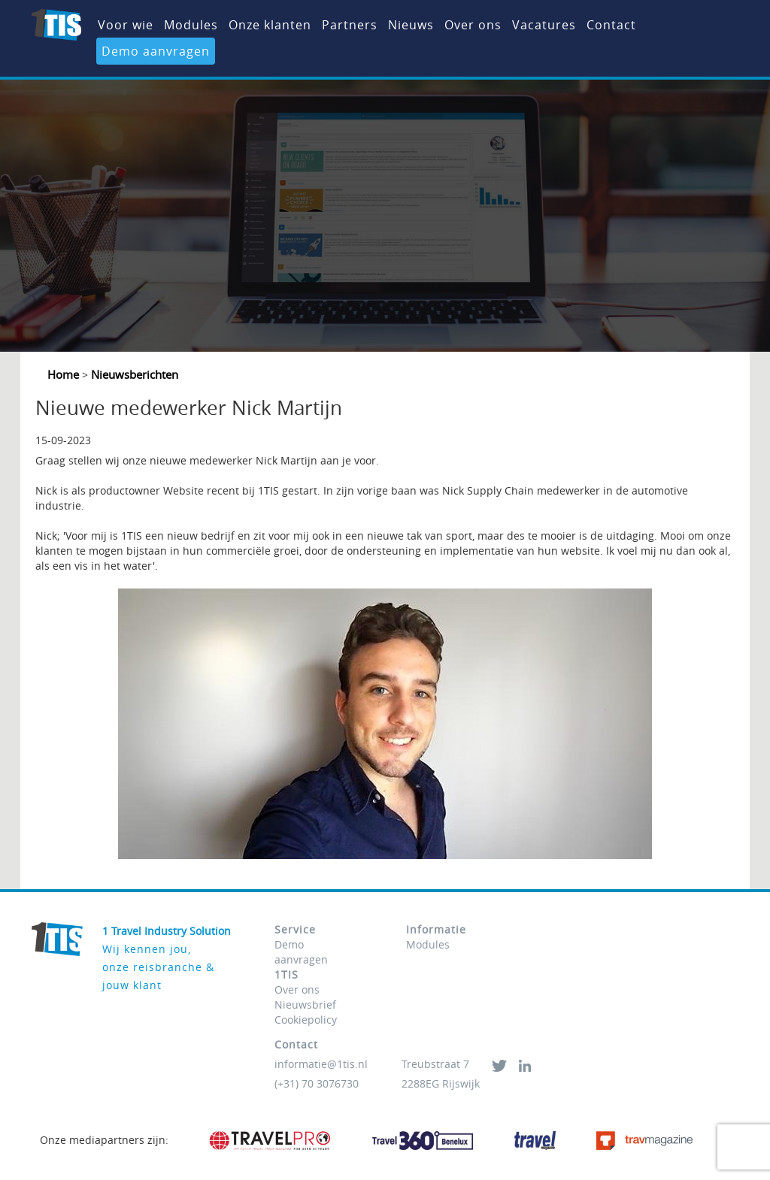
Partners (349, 25)
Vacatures (544, 25)
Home (64, 374)
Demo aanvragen (156, 51)
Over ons (473, 25)
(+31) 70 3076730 (316, 1083)
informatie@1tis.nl (321, 1064)
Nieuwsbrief (305, 1004)
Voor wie (125, 25)
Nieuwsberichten (133, 374)
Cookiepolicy (305, 1019)
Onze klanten (270, 25)
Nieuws (411, 25)
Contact (611, 25)
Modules (191, 25)
